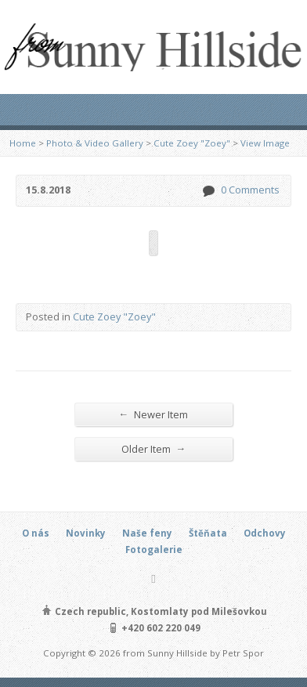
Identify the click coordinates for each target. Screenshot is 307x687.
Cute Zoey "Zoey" (192, 143)
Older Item (153, 448)
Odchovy (265, 533)
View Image (265, 143)
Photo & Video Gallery (94, 143)
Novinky (86, 533)
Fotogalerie (153, 549)
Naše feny (147, 533)
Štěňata (208, 533)
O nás (35, 533)
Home (22, 143)
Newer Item (154, 414)
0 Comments (208, 191)
